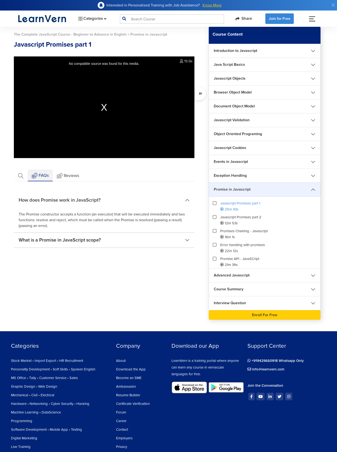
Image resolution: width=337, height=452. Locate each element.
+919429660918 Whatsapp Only (275, 360)
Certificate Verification (133, 404)
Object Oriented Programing (238, 134)
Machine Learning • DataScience (36, 412)
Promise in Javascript (232, 189)
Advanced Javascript (232, 275)
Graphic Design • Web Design (34, 386)
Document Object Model (234, 106)
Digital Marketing (24, 438)
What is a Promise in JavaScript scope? (60, 240)
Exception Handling (230, 175)
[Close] (333, 5)
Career (121, 421)
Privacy (121, 447)
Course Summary (228, 289)
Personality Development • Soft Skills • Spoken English (53, 369)
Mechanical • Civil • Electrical (32, 395)
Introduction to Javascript (235, 50)
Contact (122, 429)
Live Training (21, 447)
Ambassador (126, 386)
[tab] (21, 175)
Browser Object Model (233, 92)
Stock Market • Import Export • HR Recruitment (47, 360)
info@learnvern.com (265, 369)
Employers (124, 438)
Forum (121, 412)
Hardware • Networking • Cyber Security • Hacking (50, 404)
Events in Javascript (231, 161)
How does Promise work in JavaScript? (60, 200)
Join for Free (279, 18)
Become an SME (129, 378)
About (121, 360)
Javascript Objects (230, 78)
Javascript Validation (232, 120)
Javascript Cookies (230, 147)
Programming (21, 421)
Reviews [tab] (68, 176)
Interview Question (230, 303)
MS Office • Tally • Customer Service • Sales (44, 378)
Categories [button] (92, 19)
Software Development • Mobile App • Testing (46, 429)
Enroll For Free (264, 315)
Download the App (131, 369)
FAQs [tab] (40, 176)
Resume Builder (128, 395)
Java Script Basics (229, 64)
